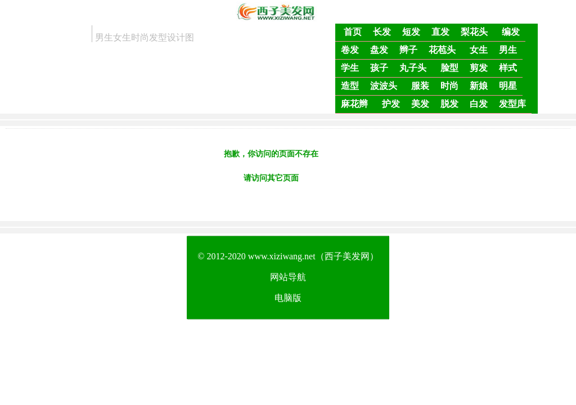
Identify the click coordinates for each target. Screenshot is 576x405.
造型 (350, 86)
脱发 (449, 104)
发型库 (512, 104)
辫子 (408, 50)
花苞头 (442, 50)
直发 (440, 32)
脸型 (449, 68)
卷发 (350, 50)
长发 (382, 32)
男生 (508, 50)
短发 (411, 32)
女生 (479, 50)
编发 (511, 32)
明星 (508, 86)
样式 (508, 68)
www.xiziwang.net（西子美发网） (313, 256)
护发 (391, 104)
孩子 (379, 68)
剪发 (479, 68)
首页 (353, 32)
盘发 (379, 50)
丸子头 (412, 68)
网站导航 (288, 277)
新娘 (479, 86)
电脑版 (288, 298)
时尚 (449, 86)
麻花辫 (354, 104)
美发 (420, 104)
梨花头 (474, 32)
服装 (420, 86)
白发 (479, 104)
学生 (350, 68)
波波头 (383, 86)
